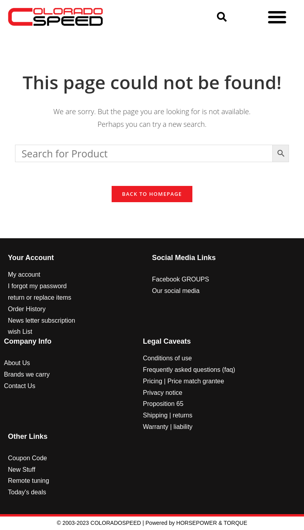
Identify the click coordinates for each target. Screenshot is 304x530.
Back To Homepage (152, 194)
